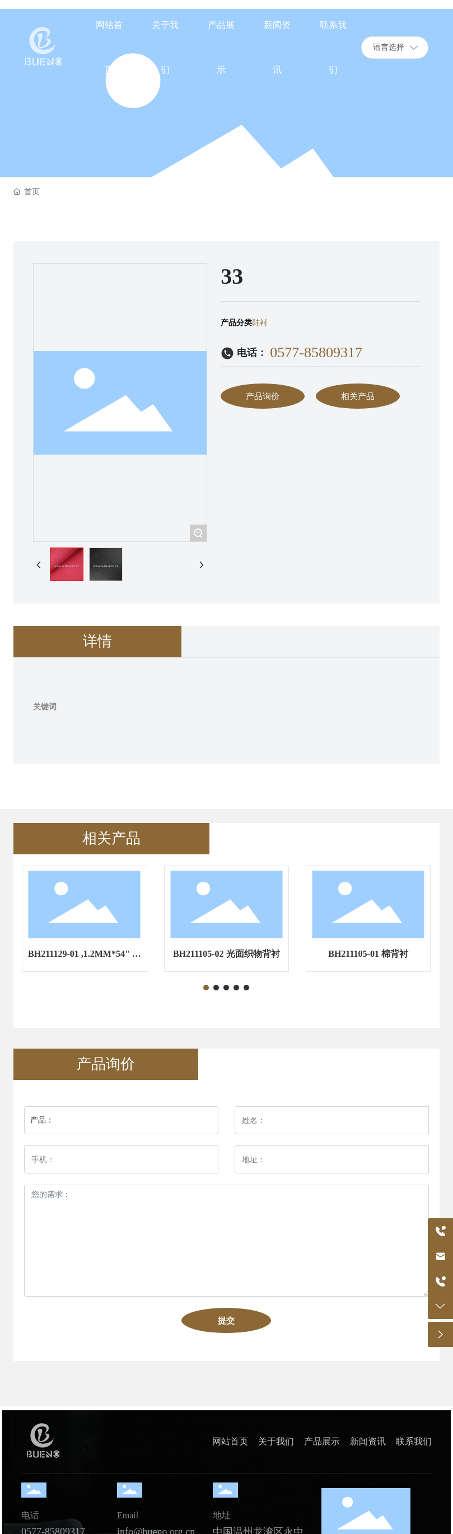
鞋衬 (260, 323)
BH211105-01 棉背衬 (368, 953)
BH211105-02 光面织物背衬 (226, 953)
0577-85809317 (316, 352)
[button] (206, 987)
